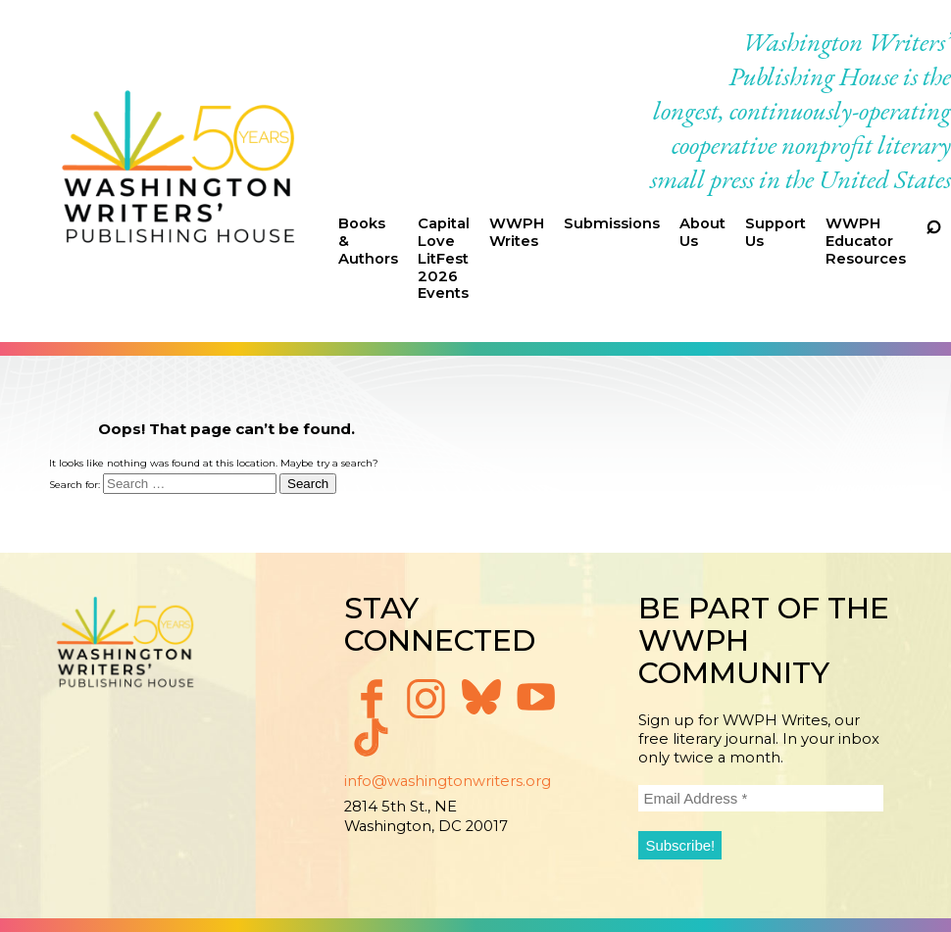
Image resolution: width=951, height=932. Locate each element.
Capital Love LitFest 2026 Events (444, 258)
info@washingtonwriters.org (447, 781)
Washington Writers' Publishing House (179, 171)
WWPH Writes (516, 232)
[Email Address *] (760, 798)
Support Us (775, 232)
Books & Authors (368, 241)
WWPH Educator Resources (866, 241)
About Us (702, 232)
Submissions (612, 223)
